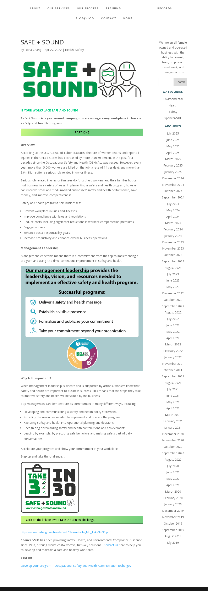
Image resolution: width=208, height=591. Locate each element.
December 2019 (173, 511)
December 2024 (173, 178)
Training (115, 8)
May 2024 (173, 210)
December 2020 (173, 434)
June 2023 (173, 280)
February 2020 (173, 498)
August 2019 (173, 536)
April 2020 (173, 485)
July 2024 (173, 204)
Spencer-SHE (173, 118)
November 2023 (173, 248)
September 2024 (173, 197)
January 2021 (173, 427)
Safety (79, 50)
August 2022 (173, 312)
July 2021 (173, 389)
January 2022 (173, 357)
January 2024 (173, 236)
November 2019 (173, 517)
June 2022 (173, 325)
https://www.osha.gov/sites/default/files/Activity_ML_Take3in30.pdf (65, 532)
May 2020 (173, 479)
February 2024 (173, 229)
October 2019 (173, 523)
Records (163, 8)
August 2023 (173, 268)
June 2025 (173, 140)
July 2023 (173, 274)
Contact (108, 18)
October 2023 (173, 255)
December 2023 (173, 242)
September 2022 (173, 306)
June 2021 (173, 396)
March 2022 (173, 344)
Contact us (111, 545)
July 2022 (173, 319)
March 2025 (173, 159)
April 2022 (173, 338)
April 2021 (173, 408)
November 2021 (173, 364)
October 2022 (173, 300)
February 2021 (173, 421)
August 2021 (173, 383)
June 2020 (173, 472)
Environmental (173, 99)
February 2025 (173, 165)
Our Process (89, 8)
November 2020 (173, 440)
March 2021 (173, 415)
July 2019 (173, 543)
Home (127, 18)
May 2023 (173, 287)
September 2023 (173, 261)
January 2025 (173, 172)
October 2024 (173, 191)
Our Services (60, 8)
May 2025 (173, 146)
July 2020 (173, 466)
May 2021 (173, 402)
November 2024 (173, 185)
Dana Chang (33, 50)
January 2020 (173, 504)
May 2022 (173, 332)
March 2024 (173, 223)
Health (69, 50)
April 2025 (173, 153)
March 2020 (173, 491)
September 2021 (173, 376)
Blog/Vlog (85, 18)
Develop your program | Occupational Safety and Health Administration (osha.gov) (76, 566)
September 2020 (173, 453)
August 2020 (173, 459)
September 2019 (173, 530)
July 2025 (173, 133)
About (36, 8)
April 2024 (173, 217)
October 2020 (173, 447)
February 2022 (173, 351)
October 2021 (173, 370)
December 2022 (173, 293)
